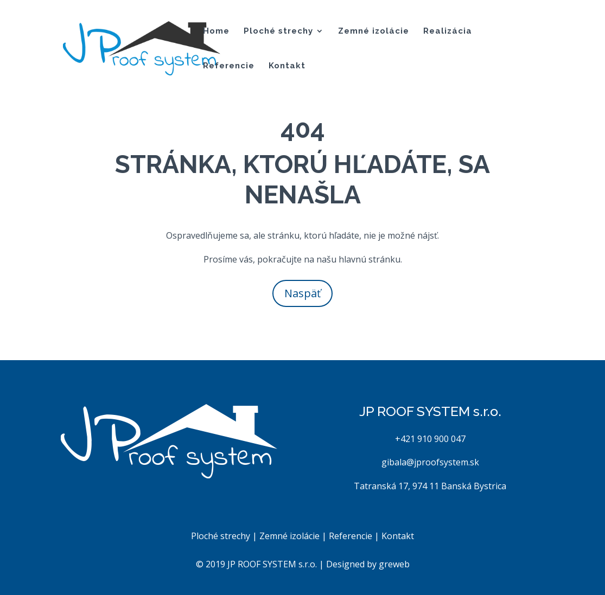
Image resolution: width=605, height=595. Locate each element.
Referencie (228, 66)
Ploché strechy (278, 31)
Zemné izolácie (373, 31)
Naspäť (302, 293)
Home (216, 31)
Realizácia (447, 31)
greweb (394, 564)
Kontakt (287, 66)
